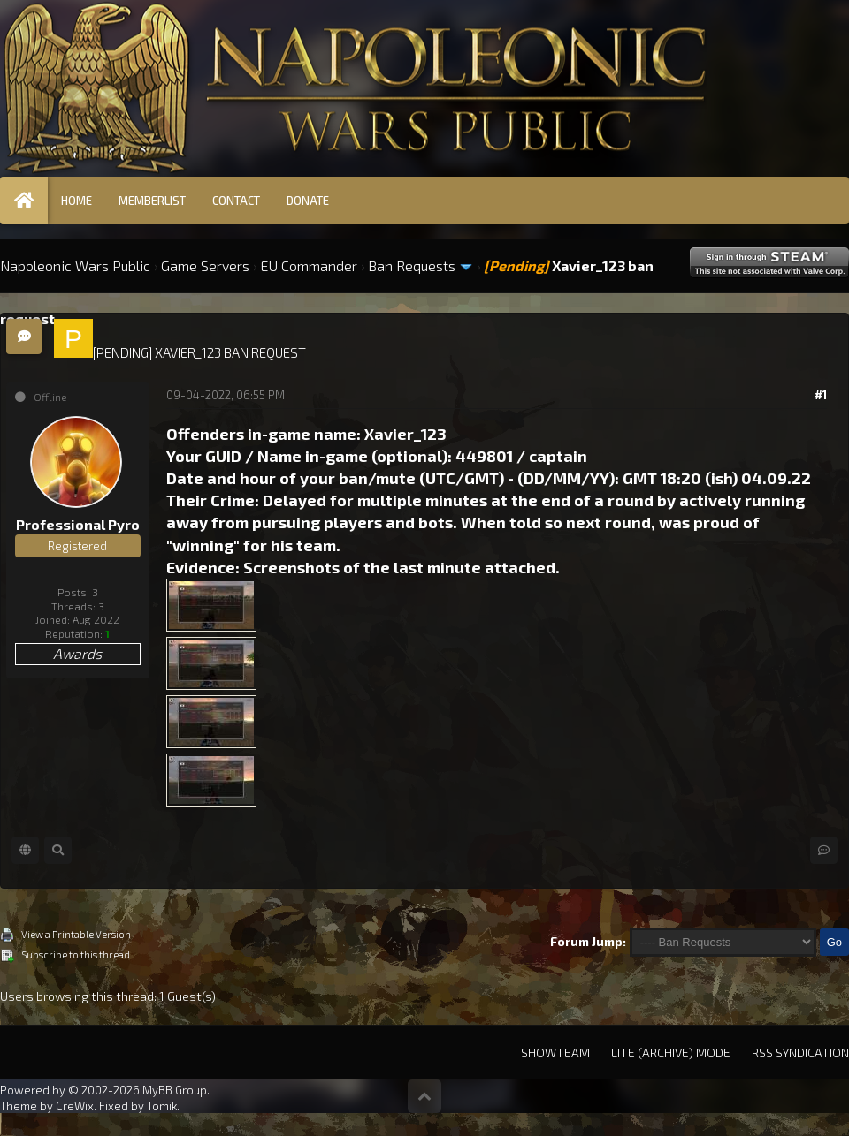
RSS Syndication (800, 1052)
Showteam (555, 1052)
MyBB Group (174, 1090)
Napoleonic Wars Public (75, 265)
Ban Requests (411, 265)
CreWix (75, 1106)
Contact (236, 200)
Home (76, 200)
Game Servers (205, 265)
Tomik (162, 1106)
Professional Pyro (78, 524)
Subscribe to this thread (75, 954)
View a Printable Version (76, 934)
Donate (308, 200)
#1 (821, 395)
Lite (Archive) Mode (670, 1052)
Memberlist (152, 200)
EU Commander (308, 265)
